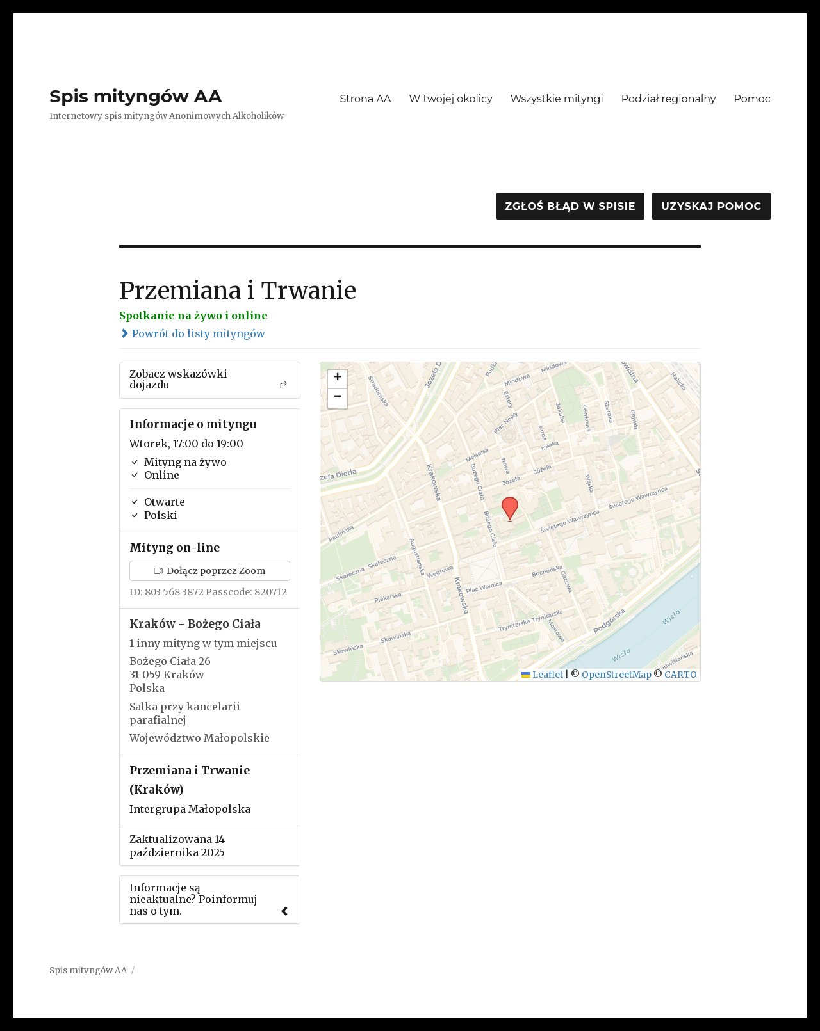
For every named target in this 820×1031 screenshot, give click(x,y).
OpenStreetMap (617, 674)
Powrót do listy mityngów (192, 333)
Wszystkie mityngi (557, 99)
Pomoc (752, 99)
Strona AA (365, 99)
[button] (505, 500)
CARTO (680, 674)
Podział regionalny (668, 99)
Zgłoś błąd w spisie (570, 206)
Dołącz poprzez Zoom (209, 571)
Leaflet (542, 674)
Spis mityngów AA (135, 96)
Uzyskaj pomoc (711, 206)
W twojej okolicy (451, 99)
